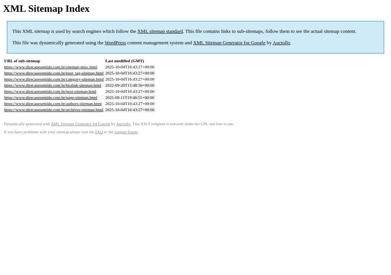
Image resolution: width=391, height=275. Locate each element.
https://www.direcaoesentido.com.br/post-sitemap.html (50, 91)
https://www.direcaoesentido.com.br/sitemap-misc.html (50, 67)
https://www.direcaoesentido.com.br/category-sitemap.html (54, 79)
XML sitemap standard (160, 31)
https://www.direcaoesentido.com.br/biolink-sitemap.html (52, 85)
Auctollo (281, 42)
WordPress (115, 42)
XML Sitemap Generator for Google (229, 42)
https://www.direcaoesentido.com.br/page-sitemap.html (50, 97)
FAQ (99, 132)
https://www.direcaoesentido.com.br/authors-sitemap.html (53, 103)
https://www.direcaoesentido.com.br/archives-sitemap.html (53, 109)
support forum (126, 132)
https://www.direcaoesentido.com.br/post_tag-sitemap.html (53, 73)
